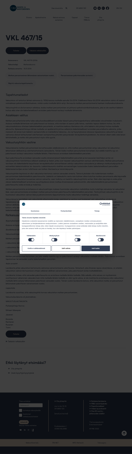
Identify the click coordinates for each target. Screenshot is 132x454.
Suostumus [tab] (35, 211)
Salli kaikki (96, 248)
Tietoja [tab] (97, 211)
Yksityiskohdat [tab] (65, 211)
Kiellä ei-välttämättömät (36, 248)
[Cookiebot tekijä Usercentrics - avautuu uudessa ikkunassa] (101, 204)
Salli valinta (66, 248)
